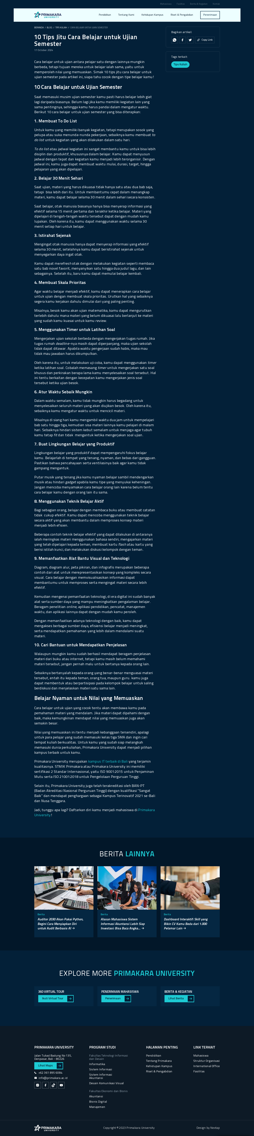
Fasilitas (199, 1071)
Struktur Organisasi (206, 1061)
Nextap (215, 1128)
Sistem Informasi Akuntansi (100, 1076)
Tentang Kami (126, 15)
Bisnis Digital (98, 1101)
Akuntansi (96, 1096)
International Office (206, 1066)
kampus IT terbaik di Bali (108, 762)
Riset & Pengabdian (182, 15)
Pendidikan (105, 15)
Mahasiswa (200, 1055)
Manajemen (97, 1107)
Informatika (97, 1064)
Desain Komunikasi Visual (106, 1083)
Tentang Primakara (159, 1061)
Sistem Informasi (100, 1069)
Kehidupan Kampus (152, 15)
